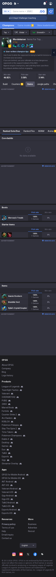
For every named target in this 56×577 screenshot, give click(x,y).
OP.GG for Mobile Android (13, 474)
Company (6, 368)
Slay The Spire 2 (9, 428)
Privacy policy (8, 524)
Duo (3, 449)
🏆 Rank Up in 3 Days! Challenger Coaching (22, 18)
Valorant (6, 393)
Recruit (31, 531)
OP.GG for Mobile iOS (11, 478)
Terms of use (8, 528)
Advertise (32, 528)
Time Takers (7, 432)
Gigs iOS (5, 499)
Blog (4, 372)
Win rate (48, 212)
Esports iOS (7, 513)
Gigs (4, 460)
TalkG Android (8, 502)
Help (4, 531)
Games (5, 446)
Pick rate (35, 212)
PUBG (4, 400)
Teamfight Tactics (10, 390)
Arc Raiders (7, 418)
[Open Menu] (51, 3)
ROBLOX (6, 421)
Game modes (26, 25)
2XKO (4, 404)
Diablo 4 (5, 439)
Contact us (7, 538)
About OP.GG (8, 365)
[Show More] (16, 3)
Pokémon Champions (12, 435)
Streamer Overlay (10, 463)
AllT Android (7, 481)
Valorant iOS (7, 492)
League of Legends (11, 386)
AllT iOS (5, 485)
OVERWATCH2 (8, 397)
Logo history (7, 375)
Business (32, 524)
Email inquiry (8, 535)
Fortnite (5, 411)
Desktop (5, 442)
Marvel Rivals (8, 407)
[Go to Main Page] (7, 3)
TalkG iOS (6, 506)
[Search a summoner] (42, 11)
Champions (8, 25)
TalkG (4, 453)
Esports (5, 456)
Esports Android (9, 509)
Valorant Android (9, 488)
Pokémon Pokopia (10, 425)
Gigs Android (8, 495)
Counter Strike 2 (9, 414)
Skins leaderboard (45, 25)
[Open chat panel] (54, 52)
